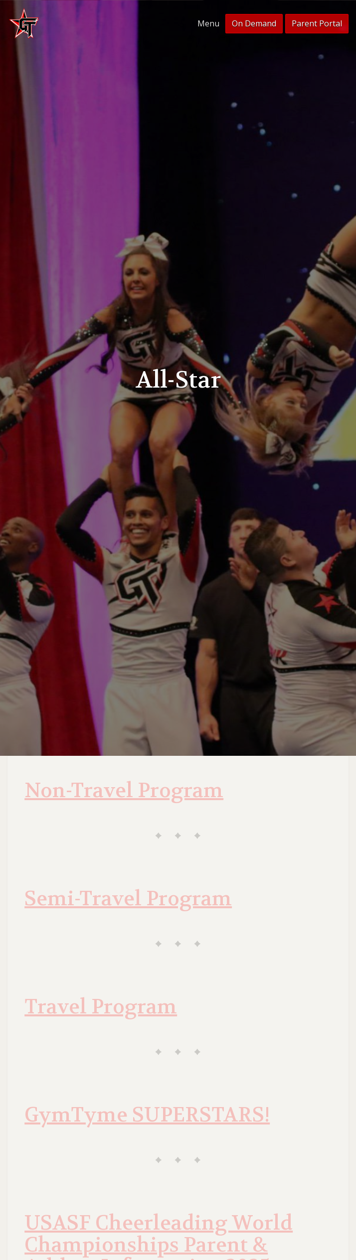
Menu (208, 23)
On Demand (254, 23)
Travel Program (100, 1007)
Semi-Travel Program (128, 899)
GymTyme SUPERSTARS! (147, 1115)
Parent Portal (317, 23)
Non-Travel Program (123, 791)
